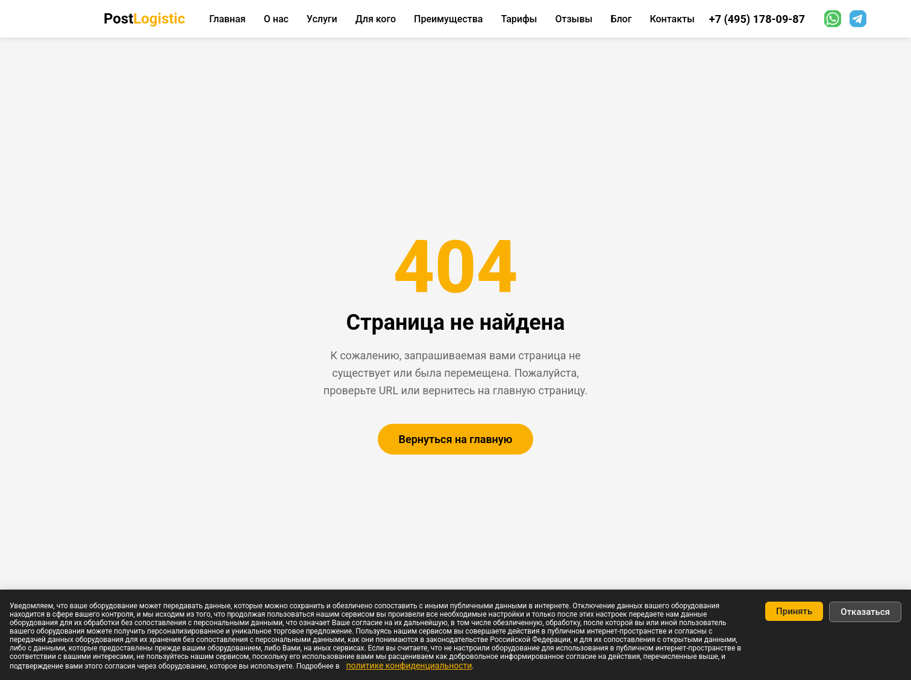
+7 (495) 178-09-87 (757, 19)
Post (144, 18)
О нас (276, 19)
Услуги (322, 19)
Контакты (672, 19)
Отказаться (865, 611)
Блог (620, 19)
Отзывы (573, 19)
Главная (227, 19)
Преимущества (448, 19)
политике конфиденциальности (409, 665)
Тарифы (519, 19)
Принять (794, 611)
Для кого (375, 19)
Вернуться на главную (456, 439)
